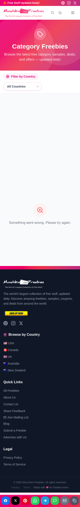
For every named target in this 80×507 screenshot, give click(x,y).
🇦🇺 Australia (11, 363)
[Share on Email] (64, 500)
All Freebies (11, 390)
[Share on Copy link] (74, 500)
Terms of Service (14, 464)
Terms (26, 487)
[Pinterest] (63, 3)
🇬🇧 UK (7, 356)
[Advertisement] (40, 136)
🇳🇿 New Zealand (14, 370)
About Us (9, 397)
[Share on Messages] (55, 500)
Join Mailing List (16, 417)
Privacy (15, 487)
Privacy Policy (12, 457)
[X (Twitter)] (75, 3)
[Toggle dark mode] (60, 12)
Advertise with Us (14, 437)
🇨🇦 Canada (10, 350)
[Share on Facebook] (5, 500)
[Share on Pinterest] (25, 500)
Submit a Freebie (14, 430)
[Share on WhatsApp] (35, 500)
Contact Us (10, 404)
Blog (6, 423)
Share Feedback (14, 411)
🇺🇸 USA (8, 343)
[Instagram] (69, 3)
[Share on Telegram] (45, 500)
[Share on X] (15, 500)
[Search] (52, 12)
